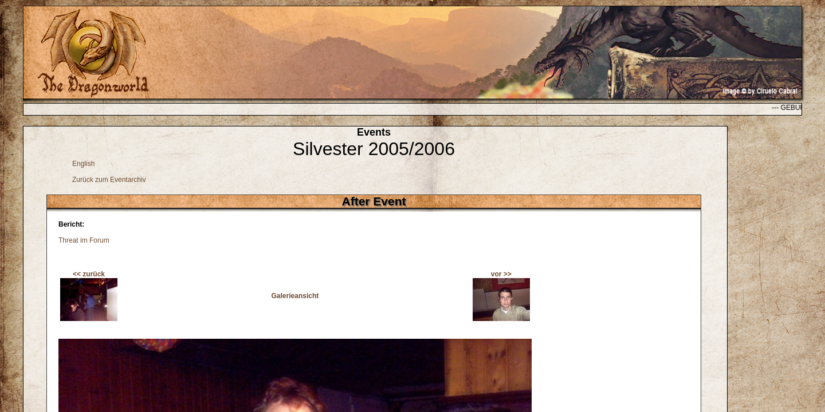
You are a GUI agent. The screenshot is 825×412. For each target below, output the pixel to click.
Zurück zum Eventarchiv (109, 180)
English (83, 164)
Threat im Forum (83, 240)
